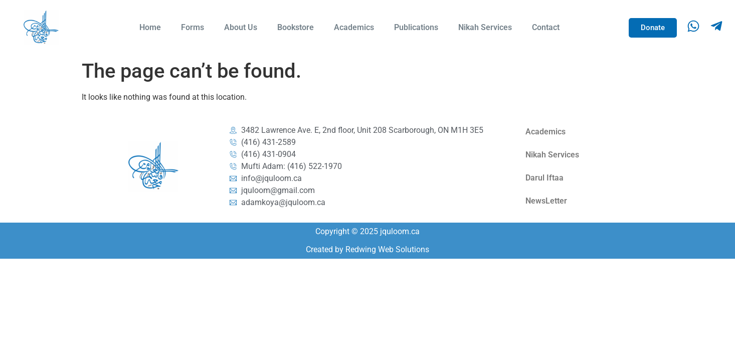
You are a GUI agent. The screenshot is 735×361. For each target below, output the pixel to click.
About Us (240, 27)
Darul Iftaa (544, 178)
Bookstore (295, 27)
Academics (354, 27)
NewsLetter (546, 201)
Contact (546, 27)
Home (150, 27)
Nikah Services (485, 27)
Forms (192, 27)
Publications (416, 27)
